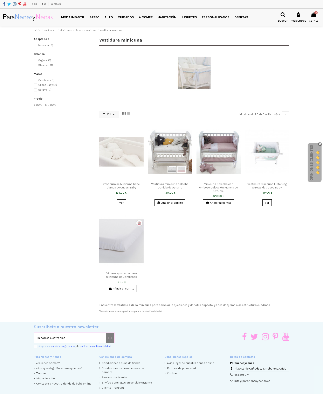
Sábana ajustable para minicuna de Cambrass (121, 275)
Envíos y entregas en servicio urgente (127, 382)
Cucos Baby (47, 84)
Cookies (172, 373)
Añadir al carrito (170, 203)
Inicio (34, 3)
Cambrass (46, 80)
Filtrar (109, 114)
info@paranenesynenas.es (252, 381)
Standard (45, 65)
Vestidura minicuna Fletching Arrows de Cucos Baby (267, 185)
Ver (121, 203)
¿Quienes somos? (48, 363)
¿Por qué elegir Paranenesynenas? (59, 368)
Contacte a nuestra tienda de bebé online (63, 383)
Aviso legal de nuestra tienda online (190, 363)
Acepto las (75, 346)
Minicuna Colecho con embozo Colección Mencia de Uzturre (218, 187)
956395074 (242, 375)
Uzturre (44, 89)
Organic (44, 60)
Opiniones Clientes (311, 162)
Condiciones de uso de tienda (121, 363)
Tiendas (41, 373)
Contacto (55, 3)
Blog (44, 3)
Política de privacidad (181, 368)
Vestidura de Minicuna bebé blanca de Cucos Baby (121, 185)
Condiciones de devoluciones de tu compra (124, 370)
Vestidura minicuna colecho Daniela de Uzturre (169, 185)
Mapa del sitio (45, 378)
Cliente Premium (113, 387)
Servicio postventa (114, 377)
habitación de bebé (152, 311)
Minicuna (45, 45)
